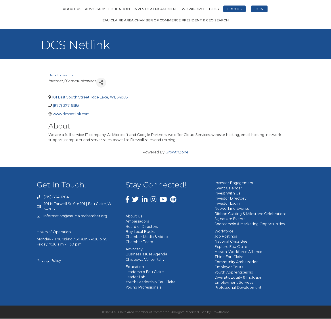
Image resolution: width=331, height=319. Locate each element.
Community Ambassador (236, 262)
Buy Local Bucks (140, 232)
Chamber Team (139, 242)
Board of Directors (142, 227)
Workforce (217, 9)
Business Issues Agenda (146, 255)
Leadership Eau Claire (145, 272)
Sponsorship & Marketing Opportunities (249, 224)
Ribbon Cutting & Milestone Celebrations (250, 214)
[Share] (101, 83)
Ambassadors (137, 222)
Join (282, 9)
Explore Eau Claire (230, 247)
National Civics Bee (230, 242)
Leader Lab (135, 277)
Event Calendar (228, 188)
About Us (48, 9)
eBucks (258, 9)
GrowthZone (176, 153)
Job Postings (225, 237)
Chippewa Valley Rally (145, 260)
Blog (237, 9)
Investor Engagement (132, 9)
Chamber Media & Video (147, 237)
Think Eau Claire (228, 257)
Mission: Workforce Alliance (238, 252)
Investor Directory (230, 198)
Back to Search (60, 76)
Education (96, 9)
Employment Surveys (233, 283)
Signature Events (229, 219)
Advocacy (71, 9)
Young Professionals (143, 287)
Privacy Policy (49, 261)
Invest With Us (227, 193)
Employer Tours (228, 267)
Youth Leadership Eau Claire (151, 282)
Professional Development (238, 288)
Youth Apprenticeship (233, 272)
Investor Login (227, 204)
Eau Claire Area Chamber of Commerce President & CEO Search (165, 21)
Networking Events (231, 209)
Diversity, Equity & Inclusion (238, 278)
